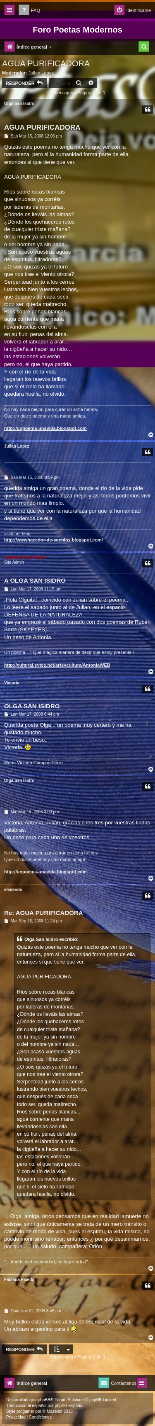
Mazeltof (54, 1411)
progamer (25, 1411)
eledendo (13, 889)
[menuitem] (29, 10)
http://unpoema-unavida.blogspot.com (45, 428)
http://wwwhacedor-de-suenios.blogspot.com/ (53, 539)
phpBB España (68, 1405)
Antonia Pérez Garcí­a (25, 557)
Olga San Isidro (19, 103)
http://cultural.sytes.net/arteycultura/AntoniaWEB (57, 665)
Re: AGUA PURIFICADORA (43, 912)
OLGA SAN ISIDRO (32, 705)
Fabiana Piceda (19, 1279)
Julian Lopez (41, 72)
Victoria (11, 683)
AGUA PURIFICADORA (46, 63)
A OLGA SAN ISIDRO (35, 580)
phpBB (44, 1400)
